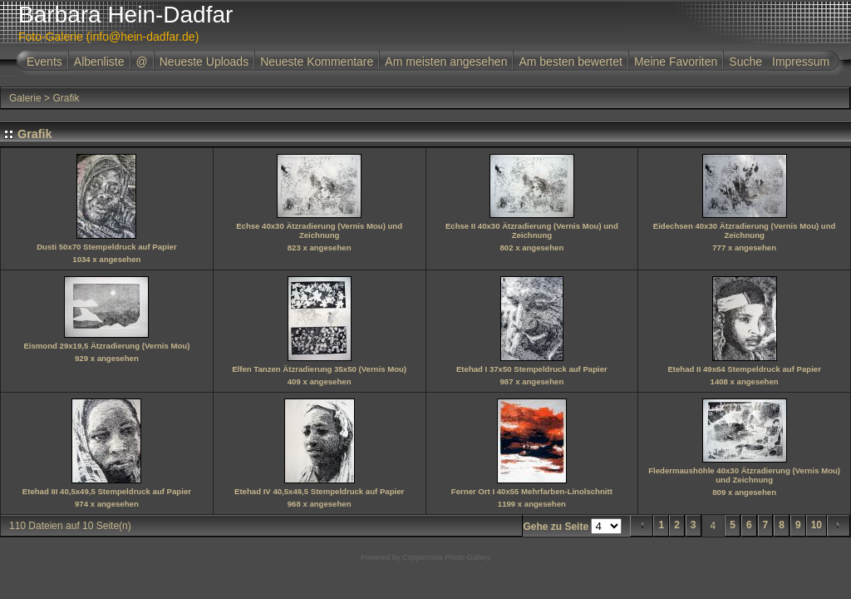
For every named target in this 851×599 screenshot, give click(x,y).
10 (816, 525)
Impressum (800, 61)
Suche (745, 61)
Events (44, 61)
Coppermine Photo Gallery (446, 557)
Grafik (65, 98)
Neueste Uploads (204, 61)
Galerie (25, 98)
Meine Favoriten (675, 61)
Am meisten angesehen (446, 61)
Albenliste (99, 61)
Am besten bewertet (570, 61)
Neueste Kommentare (316, 61)
